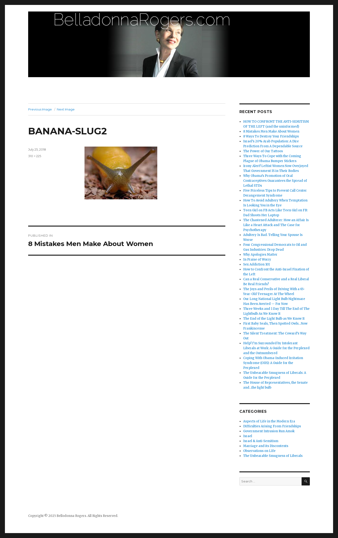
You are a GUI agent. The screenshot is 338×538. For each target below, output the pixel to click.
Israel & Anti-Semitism (260, 441)
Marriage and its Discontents (265, 446)
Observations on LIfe (259, 451)
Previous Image (40, 109)
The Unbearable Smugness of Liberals (273, 456)
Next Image (66, 109)
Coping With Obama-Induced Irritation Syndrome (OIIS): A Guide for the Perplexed (273, 363)
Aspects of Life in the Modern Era (269, 421)
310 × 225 (34, 156)
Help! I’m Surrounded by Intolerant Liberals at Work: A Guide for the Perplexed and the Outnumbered (276, 348)
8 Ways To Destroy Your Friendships (271, 136)
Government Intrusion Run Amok (269, 431)
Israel (247, 436)
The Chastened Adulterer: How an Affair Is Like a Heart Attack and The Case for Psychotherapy (276, 225)
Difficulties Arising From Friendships (272, 426)
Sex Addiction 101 (256, 264)
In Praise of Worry (257, 259)
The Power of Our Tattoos (263, 151)
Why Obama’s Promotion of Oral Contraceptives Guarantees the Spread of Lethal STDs (275, 181)
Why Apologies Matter (260, 255)
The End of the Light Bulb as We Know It (274, 319)
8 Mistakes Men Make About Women (271, 131)
